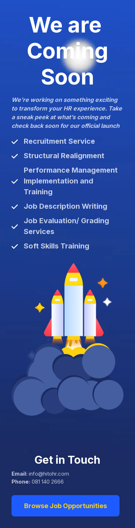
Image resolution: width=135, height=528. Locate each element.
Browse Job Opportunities (65, 506)
